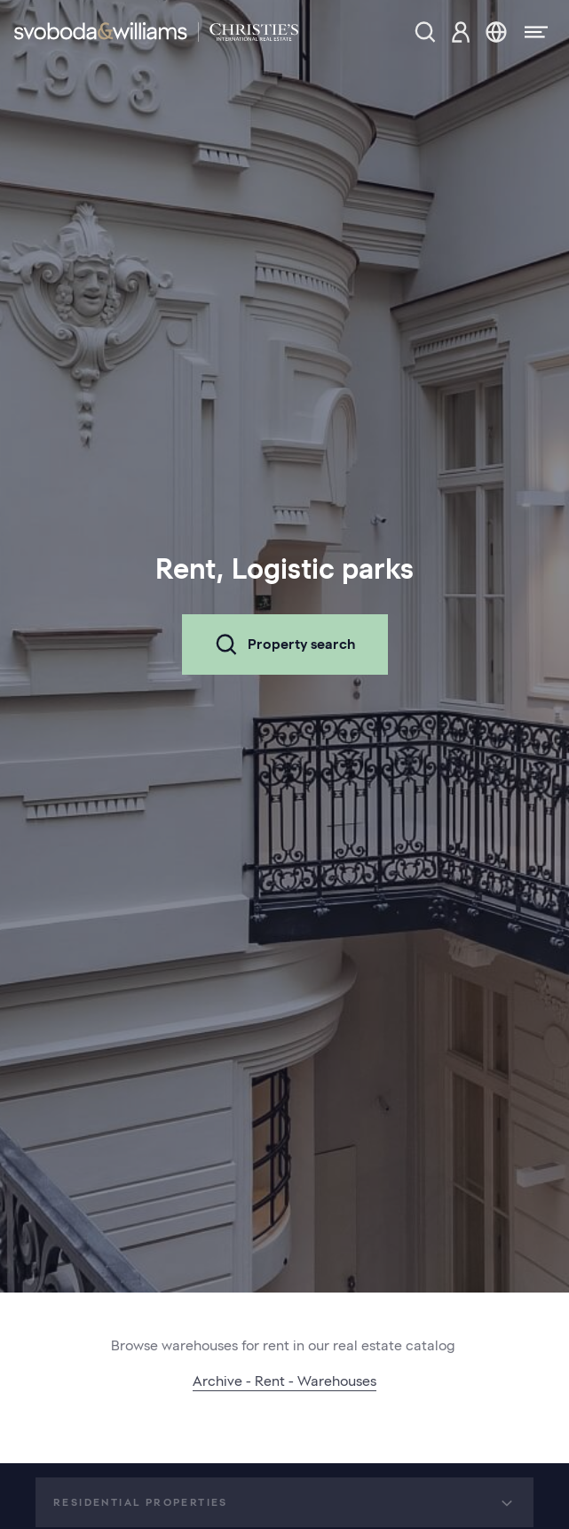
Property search (285, 644)
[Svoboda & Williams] (156, 32)
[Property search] (425, 32)
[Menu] (531, 32)
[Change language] (496, 32)
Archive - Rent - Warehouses (284, 1381)
